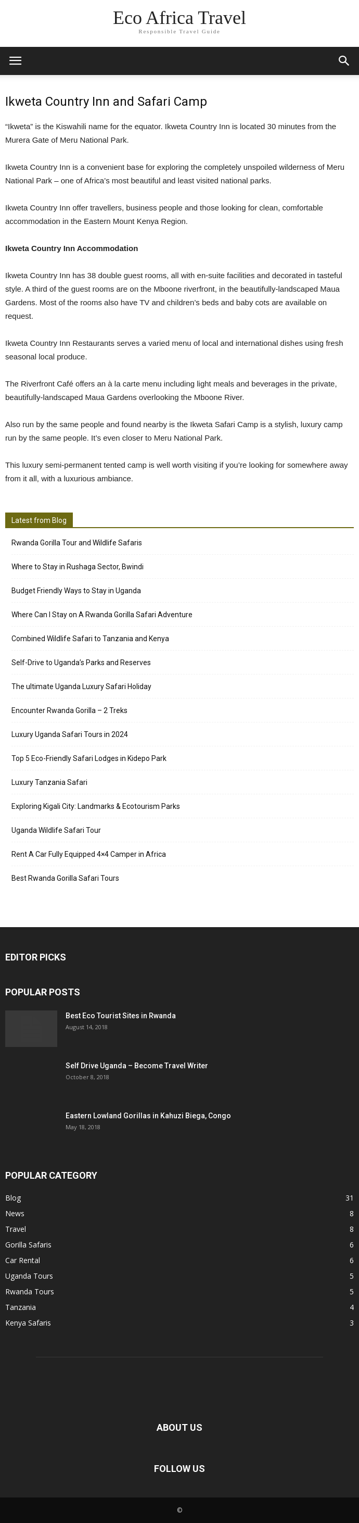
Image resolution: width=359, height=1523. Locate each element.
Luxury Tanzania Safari (49, 782)
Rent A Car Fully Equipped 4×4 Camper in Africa (88, 854)
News (14, 1213)
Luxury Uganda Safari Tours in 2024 (69, 734)
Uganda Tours (29, 1276)
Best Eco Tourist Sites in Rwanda (121, 1016)
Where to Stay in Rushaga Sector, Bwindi (77, 567)
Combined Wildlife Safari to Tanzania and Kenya (90, 638)
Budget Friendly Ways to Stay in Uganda (76, 590)
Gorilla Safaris (28, 1245)
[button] (344, 61)
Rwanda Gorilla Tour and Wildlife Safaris (76, 543)
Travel (15, 1229)
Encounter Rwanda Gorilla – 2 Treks (69, 710)
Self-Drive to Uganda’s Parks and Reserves (81, 662)
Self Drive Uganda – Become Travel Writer (137, 1066)
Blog (13, 1198)
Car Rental (22, 1260)
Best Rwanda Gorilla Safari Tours (65, 878)
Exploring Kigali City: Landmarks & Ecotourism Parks (95, 806)
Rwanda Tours (29, 1291)
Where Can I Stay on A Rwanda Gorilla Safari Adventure (102, 614)
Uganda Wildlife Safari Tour (56, 830)
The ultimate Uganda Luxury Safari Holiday (81, 686)
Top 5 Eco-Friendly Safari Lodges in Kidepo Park (88, 758)
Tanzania (20, 1307)
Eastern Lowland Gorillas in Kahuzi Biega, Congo (148, 1116)
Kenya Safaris (28, 1323)
